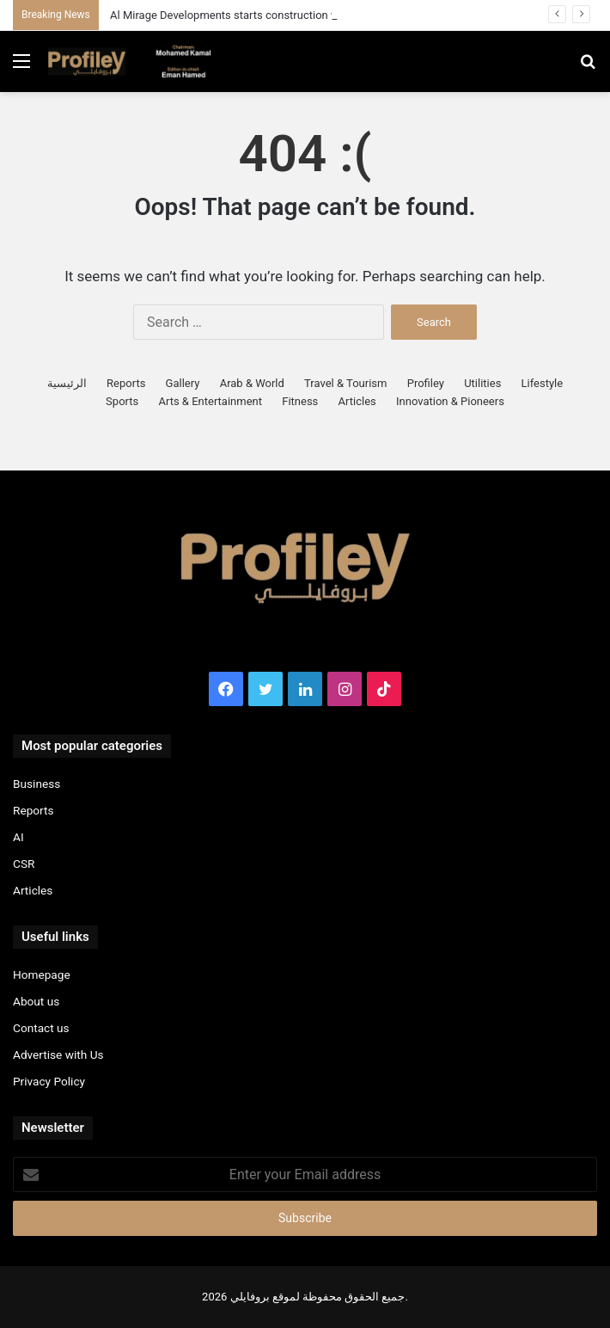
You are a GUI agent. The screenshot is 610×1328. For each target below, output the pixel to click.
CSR (23, 863)
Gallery (183, 383)
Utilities (482, 383)
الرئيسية (67, 383)
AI (18, 837)
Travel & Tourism (345, 383)
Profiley (425, 383)
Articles (357, 401)
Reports (126, 383)
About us (36, 1001)
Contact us (41, 1028)
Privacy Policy (49, 1081)
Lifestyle (543, 383)
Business (36, 783)
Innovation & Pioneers (450, 401)
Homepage (41, 974)
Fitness (300, 401)
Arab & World (252, 383)
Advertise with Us (58, 1054)
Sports (122, 401)
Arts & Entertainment (210, 401)
